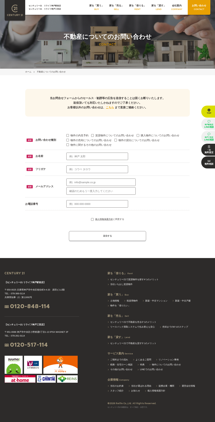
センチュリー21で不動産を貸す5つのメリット (133, 343)
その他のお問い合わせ (121, 369)
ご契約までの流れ (119, 359)
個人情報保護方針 (104, 219)
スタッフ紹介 (117, 390)
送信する (107, 236)
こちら (110, 107)
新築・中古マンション (156, 300)
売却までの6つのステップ (175, 327)
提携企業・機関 (166, 386)
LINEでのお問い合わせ (151, 369)
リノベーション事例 (169, 359)
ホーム (28, 72)
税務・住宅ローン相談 (121, 364)
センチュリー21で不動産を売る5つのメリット (133, 322)
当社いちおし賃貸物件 (121, 284)
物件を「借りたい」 (120, 305)
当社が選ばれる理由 (141, 386)
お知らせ (135, 390)
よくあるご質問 (143, 359)
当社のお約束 (117, 386)
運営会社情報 (188, 386)
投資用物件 (132, 300)
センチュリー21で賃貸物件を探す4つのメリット (134, 279)
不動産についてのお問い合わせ (51, 72)
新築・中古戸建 (183, 300)
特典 (142, 364)
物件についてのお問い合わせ (166, 364)
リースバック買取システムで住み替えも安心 (132, 327)
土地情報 (114, 300)
